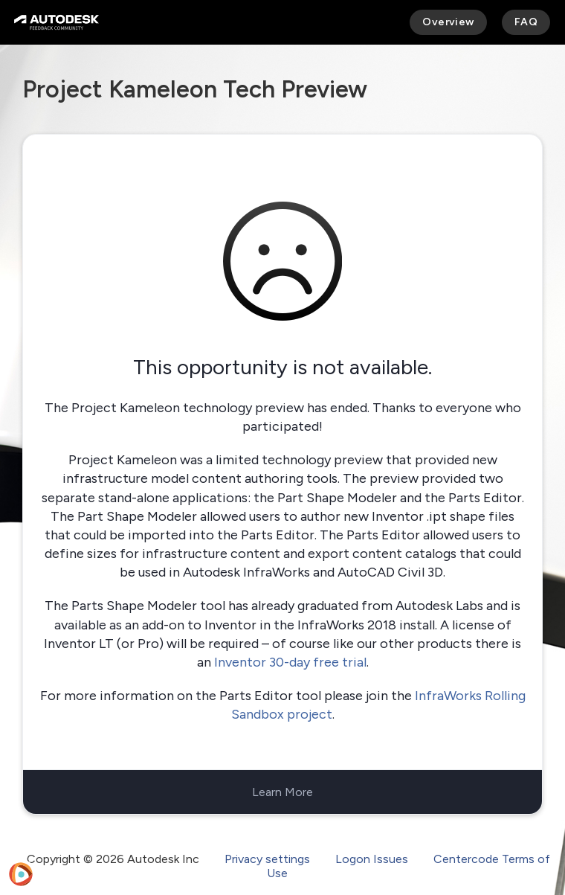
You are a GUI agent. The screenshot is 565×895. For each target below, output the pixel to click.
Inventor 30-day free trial (290, 662)
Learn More (282, 792)
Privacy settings (267, 859)
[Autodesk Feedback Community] (56, 22)
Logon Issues (371, 859)
